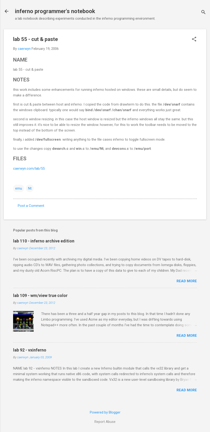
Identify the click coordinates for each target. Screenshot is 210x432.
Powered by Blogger (105, 412)
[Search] (203, 13)
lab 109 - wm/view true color (40, 295)
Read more (187, 281)
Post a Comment (31, 206)
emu (18, 188)
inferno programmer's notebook (55, 11)
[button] (194, 39)
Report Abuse (105, 422)
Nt (30, 188)
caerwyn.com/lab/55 (29, 168)
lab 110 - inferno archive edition (43, 240)
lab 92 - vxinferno (29, 350)
